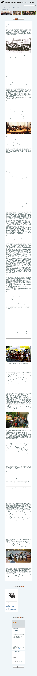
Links (31, 7)
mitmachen (27, 7)
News (22, 19)
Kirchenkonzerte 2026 (4, 9)
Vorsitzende (15, 625)
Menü (19, 19)
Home (2, 7)
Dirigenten (14, 623)
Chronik (23, 7)
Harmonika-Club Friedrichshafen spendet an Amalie (11, 610)
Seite (16, 586)
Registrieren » (15, 658)
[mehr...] (14, 638)
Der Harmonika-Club (11, 7)
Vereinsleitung (18, 7)
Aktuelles (5, 7)
